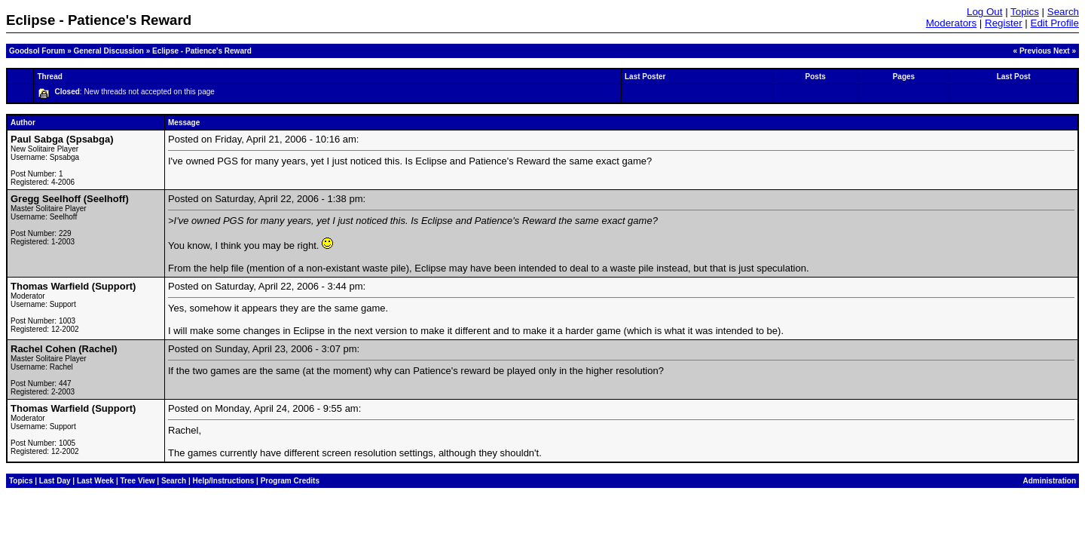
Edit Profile (1055, 23)
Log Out (984, 11)
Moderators (951, 23)
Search (1063, 11)
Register (1003, 23)
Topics (1024, 11)
